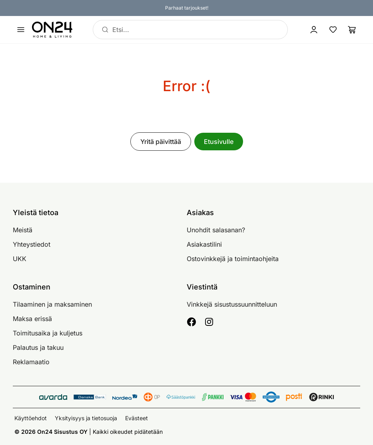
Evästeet (136, 418)
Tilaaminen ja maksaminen (52, 304)
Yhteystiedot (31, 244)
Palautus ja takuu (38, 347)
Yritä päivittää (160, 142)
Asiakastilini (204, 244)
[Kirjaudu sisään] (314, 30)
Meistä (22, 230)
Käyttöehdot (30, 418)
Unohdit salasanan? (216, 230)
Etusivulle (218, 142)
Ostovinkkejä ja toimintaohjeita (233, 259)
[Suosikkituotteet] (333, 30)
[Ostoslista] (352, 30)
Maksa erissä (32, 319)
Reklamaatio (31, 362)
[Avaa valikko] (21, 30)
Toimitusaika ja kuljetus (47, 333)
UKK (19, 259)
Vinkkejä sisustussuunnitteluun (232, 304)
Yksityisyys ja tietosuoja (86, 418)
